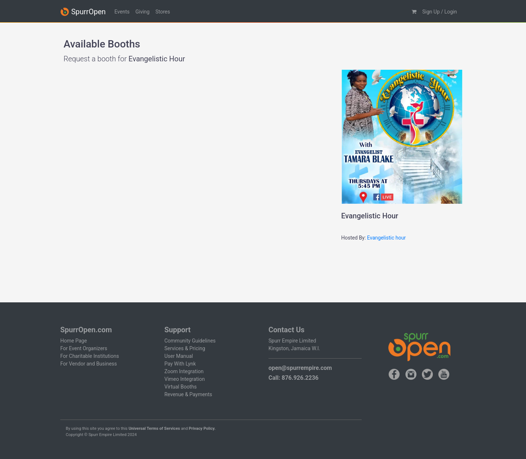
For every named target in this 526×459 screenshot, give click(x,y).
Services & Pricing (184, 348)
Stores (162, 12)
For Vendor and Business (88, 364)
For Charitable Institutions (89, 356)
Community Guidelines (190, 341)
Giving (143, 12)
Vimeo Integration (184, 379)
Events (121, 12)
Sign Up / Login (439, 12)
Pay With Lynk (180, 364)
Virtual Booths (180, 387)
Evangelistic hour (386, 238)
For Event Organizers (83, 348)
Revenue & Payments (188, 394)
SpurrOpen (83, 11)
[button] (414, 12)
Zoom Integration (183, 371)
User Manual (178, 356)
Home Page (73, 341)
